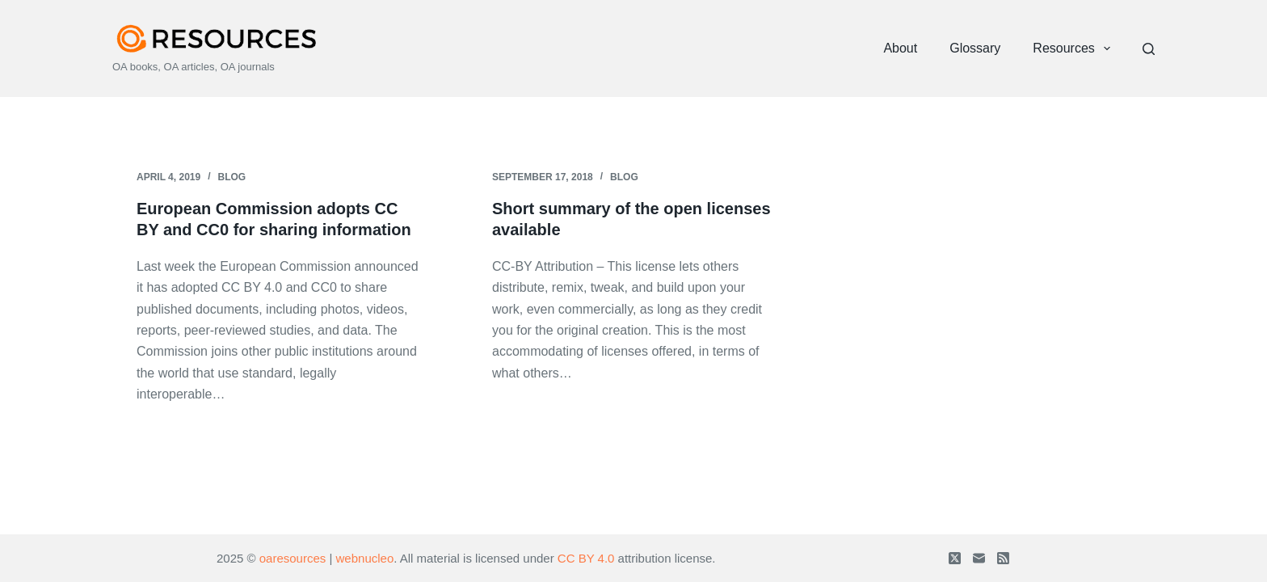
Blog (232, 177)
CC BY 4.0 (586, 558)
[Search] (1149, 49)
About (900, 48)
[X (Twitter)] (955, 558)
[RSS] (1003, 558)
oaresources (292, 558)
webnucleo (365, 558)
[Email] (979, 558)
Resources (1075, 48)
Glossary (974, 48)
